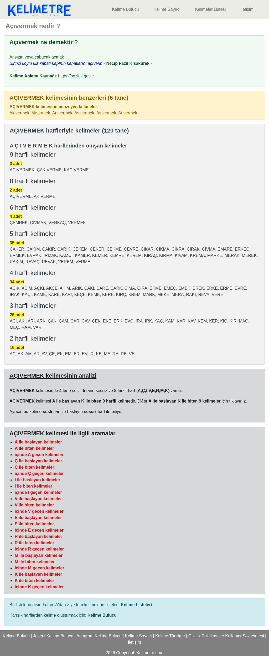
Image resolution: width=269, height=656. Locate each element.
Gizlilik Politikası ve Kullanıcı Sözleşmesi (226, 636)
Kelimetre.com (150, 652)
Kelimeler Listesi (210, 9)
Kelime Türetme (170, 636)
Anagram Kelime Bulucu (99, 636)
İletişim (247, 9)
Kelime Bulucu (125, 9)
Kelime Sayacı (166, 9)
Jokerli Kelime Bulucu (53, 636)
